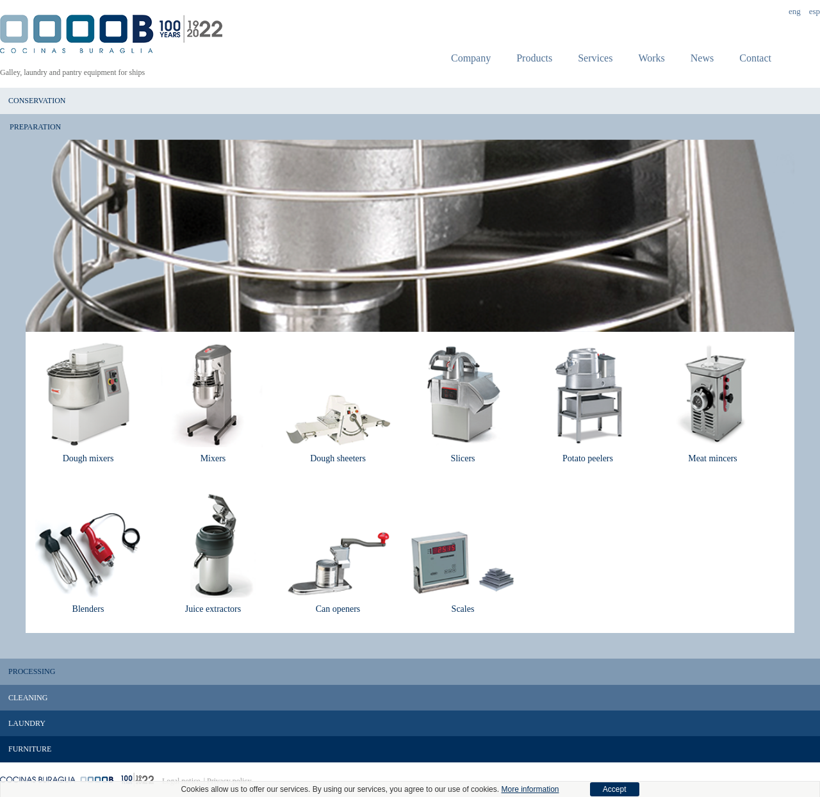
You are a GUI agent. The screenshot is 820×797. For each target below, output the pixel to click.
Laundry (26, 723)
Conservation (37, 100)
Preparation (35, 126)
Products (534, 58)
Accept (615, 789)
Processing (31, 671)
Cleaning (27, 697)
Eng (795, 11)
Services (595, 58)
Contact (755, 58)
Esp (814, 11)
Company (471, 58)
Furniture (29, 748)
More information (530, 789)
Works (651, 58)
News (702, 58)
